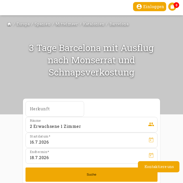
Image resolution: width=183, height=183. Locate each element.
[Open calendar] (151, 140)
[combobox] (55, 111)
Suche (91, 174)
